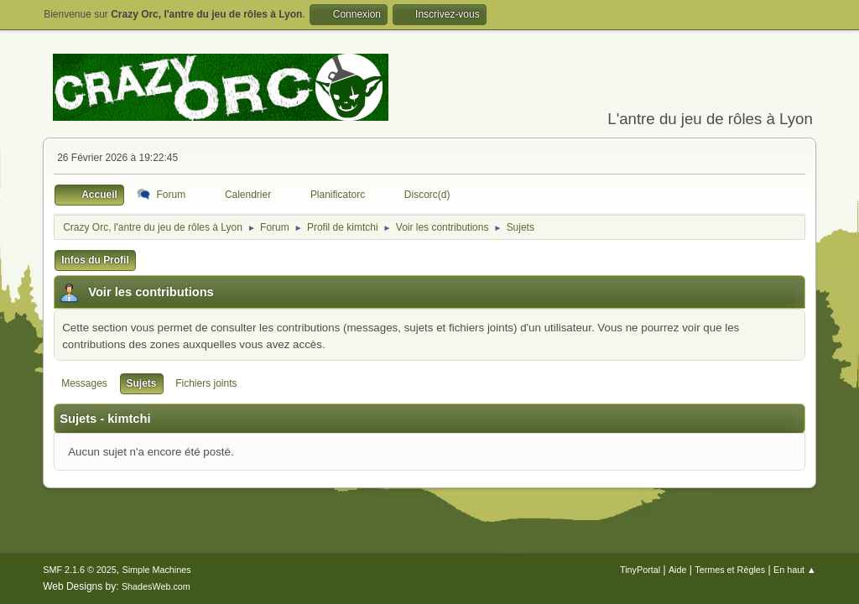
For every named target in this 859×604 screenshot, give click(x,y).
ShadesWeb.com (156, 586)
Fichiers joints (206, 383)
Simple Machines (156, 570)
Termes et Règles (730, 570)
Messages (84, 383)
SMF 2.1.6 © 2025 (80, 570)
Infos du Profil (95, 260)
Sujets (142, 383)
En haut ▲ (794, 570)
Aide (678, 570)
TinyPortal (640, 570)
